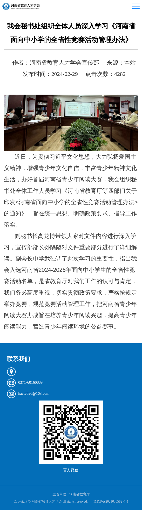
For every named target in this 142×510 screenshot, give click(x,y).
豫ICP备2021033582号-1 (110, 501)
